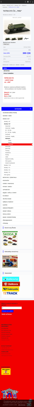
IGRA (29, 49)
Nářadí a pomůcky (8, 202)
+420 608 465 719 (5, 348)
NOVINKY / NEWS (7, 115)
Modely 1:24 (7, 170)
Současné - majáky (9, 136)
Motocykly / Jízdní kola (9, 177)
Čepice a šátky (7, 214)
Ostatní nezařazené (10, 163)
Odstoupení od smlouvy (6, 355)
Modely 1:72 (7, 167)
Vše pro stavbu (7, 199)
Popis (5, 68)
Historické (7, 126)
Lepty (6, 156)
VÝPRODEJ (5, 223)
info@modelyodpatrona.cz (7, 349)
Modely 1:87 (12, 64)
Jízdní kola (7, 148)
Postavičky (6, 180)
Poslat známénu (8, 73)
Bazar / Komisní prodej (9, 217)
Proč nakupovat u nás (6, 330)
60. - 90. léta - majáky (10, 132)
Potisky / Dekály (7, 186)
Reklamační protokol (5, 353)
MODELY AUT (5, 64)
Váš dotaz (7, 71)
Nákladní (17, 64)
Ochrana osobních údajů (6, 334)
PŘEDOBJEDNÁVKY (7, 220)
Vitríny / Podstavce (8, 183)
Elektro (5, 205)
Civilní (9, 140)
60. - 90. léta (8, 130)
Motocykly (7, 146)
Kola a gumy (8, 161)
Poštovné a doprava (5, 336)
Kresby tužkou (7, 211)
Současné (7, 134)
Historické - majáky (10, 128)
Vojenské (22, 64)
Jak (4, 328)
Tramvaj (7, 150)
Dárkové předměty (8, 208)
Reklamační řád (4, 338)
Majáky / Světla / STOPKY (9, 192)
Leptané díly (6, 189)
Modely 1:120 (7, 165)
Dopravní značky (9, 159)
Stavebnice (8, 152)
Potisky (7, 154)
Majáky (10, 142)
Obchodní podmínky (5, 332)
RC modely (6, 195)
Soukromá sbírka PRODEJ (10, 112)
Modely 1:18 (7, 172)
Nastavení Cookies (5, 340)
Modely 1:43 (7, 121)
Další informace (21, 404)
